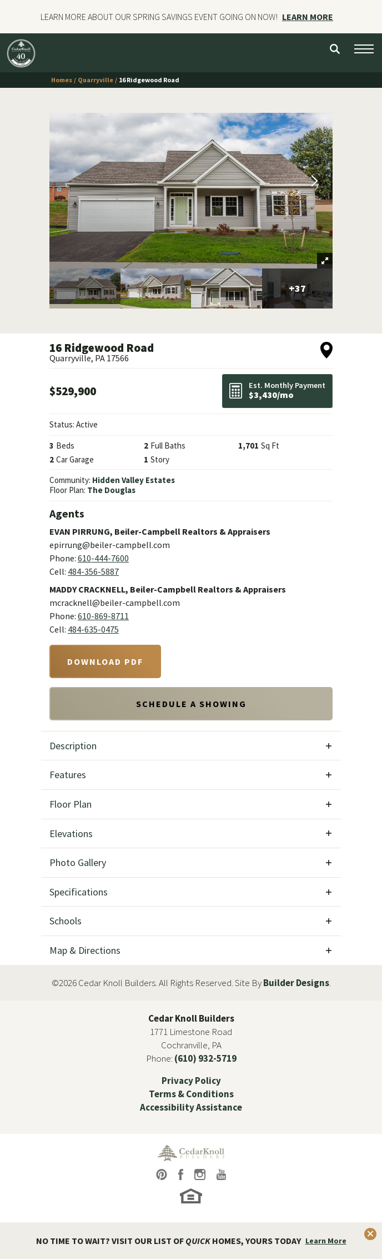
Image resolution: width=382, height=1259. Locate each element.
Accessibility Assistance (191, 1107)
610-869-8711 (103, 615)
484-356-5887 (93, 571)
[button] (335, 49)
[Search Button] (335, 49)
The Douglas (111, 490)
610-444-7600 (103, 558)
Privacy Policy (191, 1080)
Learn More (325, 1241)
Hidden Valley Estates (133, 480)
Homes (61, 80)
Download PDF (105, 661)
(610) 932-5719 (205, 1058)
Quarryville (95, 80)
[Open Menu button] (364, 48)
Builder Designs (296, 983)
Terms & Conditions (191, 1094)
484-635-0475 (93, 629)
